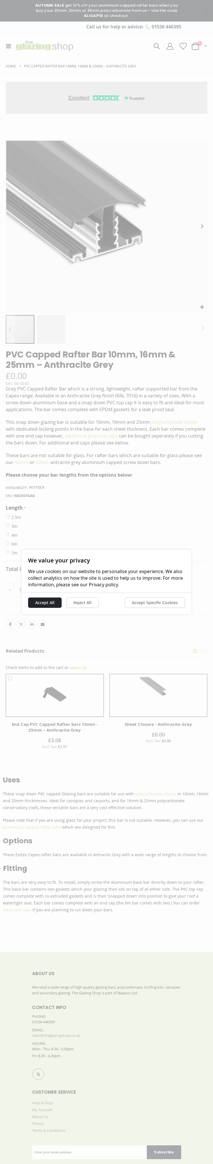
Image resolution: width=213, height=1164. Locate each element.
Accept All (34, 602)
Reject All (72, 602)
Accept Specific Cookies (165, 602)
